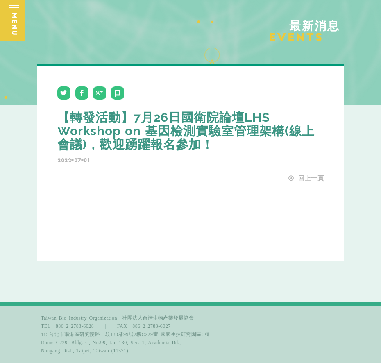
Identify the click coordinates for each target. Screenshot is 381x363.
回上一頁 (305, 178)
